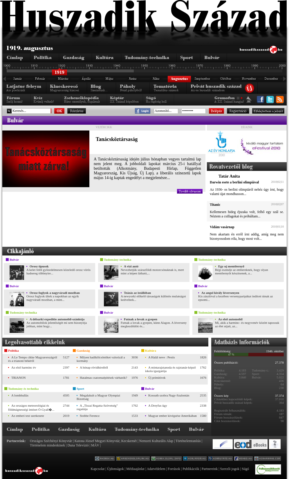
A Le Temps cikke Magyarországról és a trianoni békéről (32, 358)
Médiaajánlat (135, 469)
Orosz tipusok (39, 266)
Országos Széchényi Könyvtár (51, 441)
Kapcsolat (97, 469)
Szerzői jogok (229, 469)
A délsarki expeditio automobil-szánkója (57, 319)
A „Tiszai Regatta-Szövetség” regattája (97, 407)
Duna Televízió (77, 445)
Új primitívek (157, 377)
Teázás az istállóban (137, 292)
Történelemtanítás (188, 441)
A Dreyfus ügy (157, 405)
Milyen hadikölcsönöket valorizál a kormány (101, 358)
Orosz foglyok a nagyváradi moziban (55, 292)
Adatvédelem (156, 469)
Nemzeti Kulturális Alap (156, 441)
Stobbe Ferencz (90, 415)
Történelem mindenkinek (47, 445)
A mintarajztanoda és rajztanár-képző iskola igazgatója (170, 369)
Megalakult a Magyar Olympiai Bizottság (98, 397)
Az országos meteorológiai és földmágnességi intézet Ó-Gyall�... (31, 407)
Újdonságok (115, 469)
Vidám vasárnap (222, 227)
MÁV (95, 445)
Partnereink (210, 469)
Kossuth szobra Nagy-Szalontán (168, 395)
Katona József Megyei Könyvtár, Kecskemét (106, 441)
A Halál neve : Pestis (161, 357)
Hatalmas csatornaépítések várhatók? (103, 377)
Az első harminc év (23, 367)
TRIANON (18, 377)
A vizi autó (131, 266)
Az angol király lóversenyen (220, 292)
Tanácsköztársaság (117, 139)
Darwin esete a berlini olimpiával (234, 182)
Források (174, 469)
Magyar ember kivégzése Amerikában (172, 415)
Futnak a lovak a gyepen (140, 319)
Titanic (215, 205)
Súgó (245, 469)
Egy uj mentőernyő (231, 266)
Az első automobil (230, 319)
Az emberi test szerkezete (27, 415)
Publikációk (191, 469)
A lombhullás (19, 395)
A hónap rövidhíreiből (94, 367)
